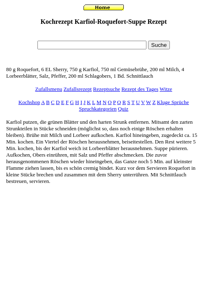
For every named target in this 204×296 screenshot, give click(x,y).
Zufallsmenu (48, 89)
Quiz (123, 109)
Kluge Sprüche (173, 102)
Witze (166, 89)
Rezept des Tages (139, 89)
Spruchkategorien (98, 109)
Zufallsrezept (77, 89)
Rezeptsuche (106, 89)
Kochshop (29, 102)
